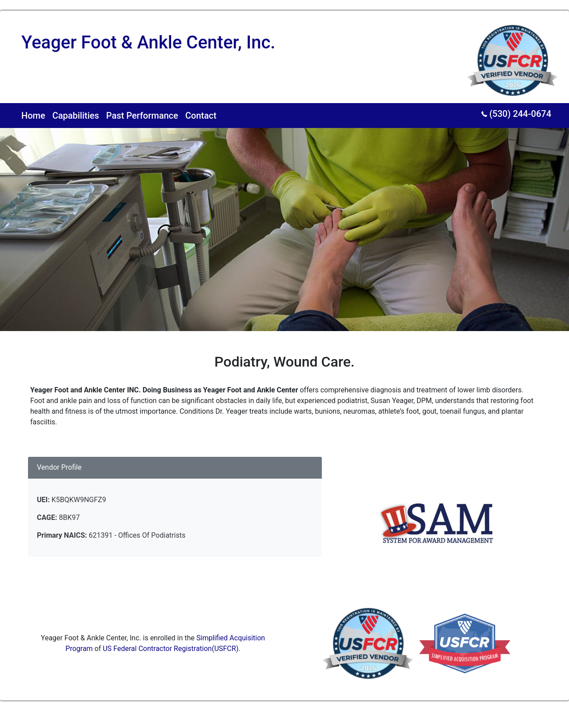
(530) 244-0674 (516, 113)
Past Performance (142, 115)
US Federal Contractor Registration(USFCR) (170, 648)
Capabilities (75, 115)
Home (33, 115)
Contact (200, 115)
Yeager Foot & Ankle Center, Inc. (148, 42)
